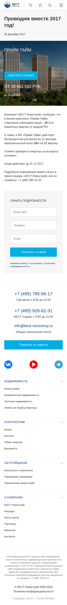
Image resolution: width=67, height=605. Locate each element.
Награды (9, 511)
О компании (13, 497)
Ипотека (9, 435)
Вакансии (9, 530)
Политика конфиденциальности (33, 591)
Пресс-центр (11, 517)
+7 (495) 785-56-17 (33, 293)
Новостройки (12, 388)
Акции (7, 429)
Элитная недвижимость (18, 401)
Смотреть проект (21, 75)
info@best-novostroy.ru (33, 326)
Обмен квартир (13, 442)
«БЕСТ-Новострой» (29, 114)
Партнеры (10, 523)
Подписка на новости (33, 344)
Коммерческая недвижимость (21, 395)
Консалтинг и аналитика (18, 470)
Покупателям (14, 422)
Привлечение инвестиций (19, 483)
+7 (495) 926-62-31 (33, 310)
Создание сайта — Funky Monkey (33, 598)
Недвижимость (16, 381)
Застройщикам (15, 463)
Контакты (9, 536)
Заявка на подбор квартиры (20, 407)
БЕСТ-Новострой (14, 504)
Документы (10, 448)
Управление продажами (18, 476)
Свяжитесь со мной (33, 252)
